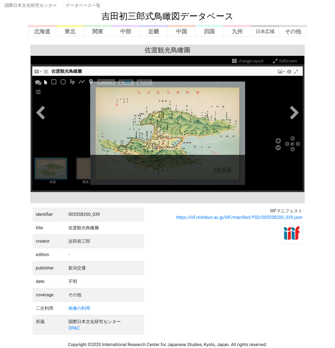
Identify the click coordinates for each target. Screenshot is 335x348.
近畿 (153, 31)
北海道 (42, 31)
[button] (281, 73)
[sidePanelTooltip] (46, 73)
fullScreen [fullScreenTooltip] (284, 60)
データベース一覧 (83, 5)
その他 (293, 31)
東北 (69, 31)
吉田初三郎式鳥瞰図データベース (167, 16)
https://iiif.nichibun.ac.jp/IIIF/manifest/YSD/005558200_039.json (239, 217)
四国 (209, 31)
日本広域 (265, 31)
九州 (237, 31)
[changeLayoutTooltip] (38, 73)
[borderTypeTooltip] (106, 82)
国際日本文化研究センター (30, 5)
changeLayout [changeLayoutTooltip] (247, 60)
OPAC (74, 328)
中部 (125, 31)
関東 (97, 31)
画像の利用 (79, 308)
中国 (181, 31)
